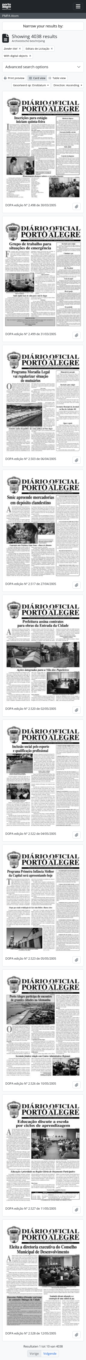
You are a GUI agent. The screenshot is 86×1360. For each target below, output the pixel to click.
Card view (37, 78)
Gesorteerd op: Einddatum (30, 85)
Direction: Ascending (67, 85)
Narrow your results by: (43, 26)
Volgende (49, 1354)
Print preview (14, 78)
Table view (57, 78)
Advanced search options (26, 66)
